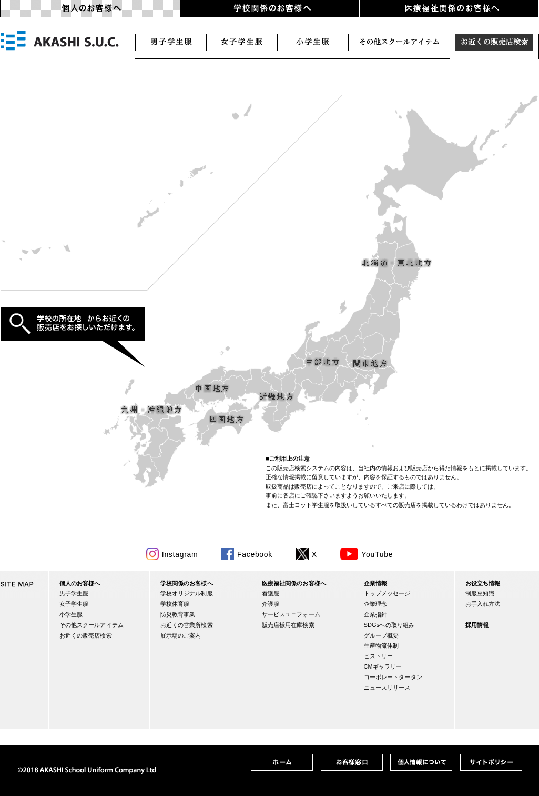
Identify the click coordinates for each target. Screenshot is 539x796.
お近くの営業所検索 (186, 625)
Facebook (254, 554)
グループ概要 (381, 635)
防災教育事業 (178, 614)
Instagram (180, 554)
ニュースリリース (387, 687)
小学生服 (313, 42)
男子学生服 (171, 42)
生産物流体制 (381, 645)
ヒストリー (378, 656)
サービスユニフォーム (291, 614)
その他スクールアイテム (91, 625)
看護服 (270, 593)
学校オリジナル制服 (186, 593)
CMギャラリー (383, 666)
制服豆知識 (480, 593)
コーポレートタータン (393, 677)
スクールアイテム (399, 42)
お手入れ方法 (483, 604)
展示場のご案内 (180, 635)
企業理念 (376, 604)
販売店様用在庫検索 (288, 625)
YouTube (377, 554)
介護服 (270, 604)
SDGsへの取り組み (389, 625)
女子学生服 (242, 42)
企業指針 (376, 614)
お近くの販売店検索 (494, 42)
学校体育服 (175, 604)
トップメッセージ (387, 593)
